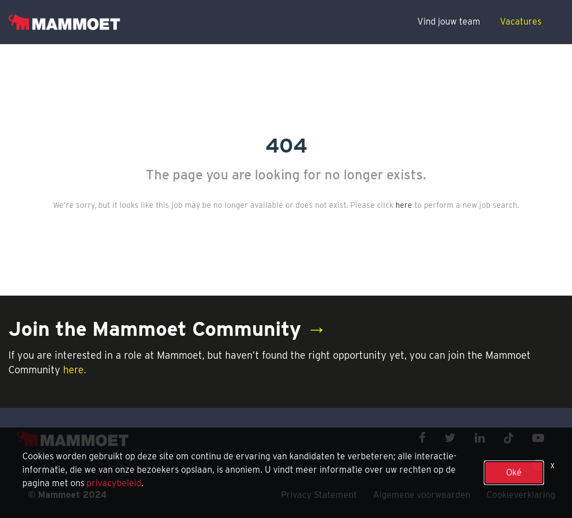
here (403, 205)
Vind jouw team (448, 21)
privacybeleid (114, 483)
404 (286, 145)
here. (74, 370)
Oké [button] (514, 472)
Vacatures (520, 21)
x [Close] (552, 465)
